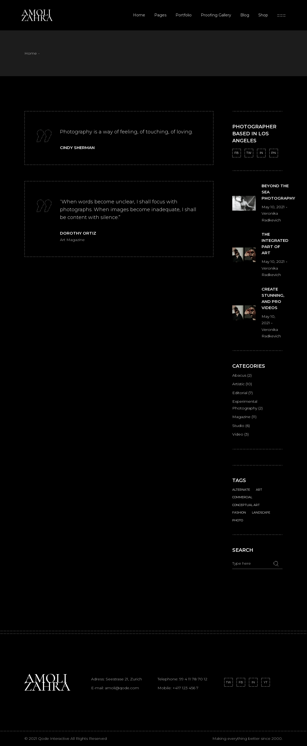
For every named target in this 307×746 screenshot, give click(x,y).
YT (265, 682)
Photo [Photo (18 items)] (237, 520)
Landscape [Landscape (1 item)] (261, 512)
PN (273, 153)
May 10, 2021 (274, 206)
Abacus (239, 375)
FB (236, 153)
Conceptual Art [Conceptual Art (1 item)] (246, 505)
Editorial (239, 392)
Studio (238, 425)
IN (261, 153)
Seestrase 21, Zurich (124, 679)
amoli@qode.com (122, 687)
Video (237, 434)
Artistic (238, 383)
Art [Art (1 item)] (259, 490)
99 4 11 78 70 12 (193, 679)
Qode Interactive (54, 738)
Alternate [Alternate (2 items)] (241, 490)
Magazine (241, 416)
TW (248, 153)
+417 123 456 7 (185, 687)
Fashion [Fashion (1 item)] (239, 512)
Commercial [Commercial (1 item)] (242, 497)
